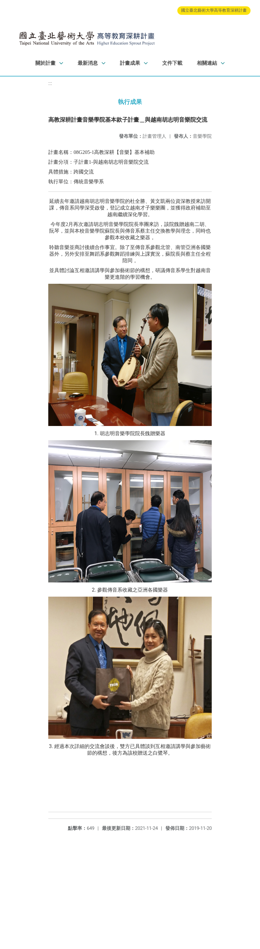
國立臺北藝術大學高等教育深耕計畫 (214, 10)
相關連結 (207, 63)
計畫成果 (130, 63)
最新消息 (88, 63)
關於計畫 (45, 63)
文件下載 (172, 63)
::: (50, 83)
